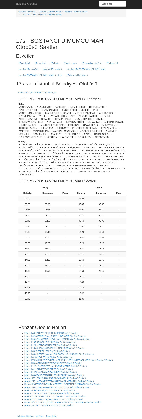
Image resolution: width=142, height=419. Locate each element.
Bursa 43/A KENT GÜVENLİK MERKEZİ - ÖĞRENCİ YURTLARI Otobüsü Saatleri (62, 384)
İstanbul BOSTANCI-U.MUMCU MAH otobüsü (40, 75)
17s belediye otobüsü (91, 63)
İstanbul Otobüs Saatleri (50, 12)
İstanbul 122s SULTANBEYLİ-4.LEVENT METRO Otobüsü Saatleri (55, 366)
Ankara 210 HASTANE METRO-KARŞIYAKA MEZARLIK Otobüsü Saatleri (59, 381)
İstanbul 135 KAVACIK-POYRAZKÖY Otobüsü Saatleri (50, 342)
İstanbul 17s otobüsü (28, 69)
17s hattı (54, 63)
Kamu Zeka (51, 416)
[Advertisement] (71, 4)
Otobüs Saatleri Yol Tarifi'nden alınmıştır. (37, 92)
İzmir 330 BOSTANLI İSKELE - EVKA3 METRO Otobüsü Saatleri (54, 396)
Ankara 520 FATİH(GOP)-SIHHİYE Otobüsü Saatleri (48, 405)
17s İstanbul (112, 63)
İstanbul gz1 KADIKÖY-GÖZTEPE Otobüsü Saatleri (48, 369)
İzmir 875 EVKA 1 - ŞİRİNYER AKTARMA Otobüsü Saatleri (52, 393)
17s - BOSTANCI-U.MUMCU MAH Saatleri (41, 15)
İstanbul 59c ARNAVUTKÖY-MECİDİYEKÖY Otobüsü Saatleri (53, 363)
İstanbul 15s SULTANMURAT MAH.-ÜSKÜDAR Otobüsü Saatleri (54, 348)
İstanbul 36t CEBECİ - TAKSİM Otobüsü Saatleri (47, 351)
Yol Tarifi (39, 416)
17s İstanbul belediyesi (77, 75)
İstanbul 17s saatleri (52, 69)
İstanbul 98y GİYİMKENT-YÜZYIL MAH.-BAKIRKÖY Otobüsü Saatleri (57, 339)
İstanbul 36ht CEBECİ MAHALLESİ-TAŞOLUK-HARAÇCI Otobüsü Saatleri (59, 354)
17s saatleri (40, 63)
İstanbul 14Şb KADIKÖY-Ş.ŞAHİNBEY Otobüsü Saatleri (50, 372)
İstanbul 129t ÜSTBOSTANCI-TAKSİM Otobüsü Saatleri (50, 345)
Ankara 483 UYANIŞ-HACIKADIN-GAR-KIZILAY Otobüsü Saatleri (55, 378)
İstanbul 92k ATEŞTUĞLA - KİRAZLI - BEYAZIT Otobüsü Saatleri (54, 336)
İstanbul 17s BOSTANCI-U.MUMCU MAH (86, 69)
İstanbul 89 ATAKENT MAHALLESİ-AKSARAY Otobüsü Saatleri (54, 375)
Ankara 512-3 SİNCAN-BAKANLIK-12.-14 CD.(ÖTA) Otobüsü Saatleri (57, 387)
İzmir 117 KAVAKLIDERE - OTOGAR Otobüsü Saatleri (49, 390)
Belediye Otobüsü (27, 3)
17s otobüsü (24, 63)
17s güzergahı (70, 63)
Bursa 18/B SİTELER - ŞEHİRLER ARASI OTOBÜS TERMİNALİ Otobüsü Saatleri (62, 402)
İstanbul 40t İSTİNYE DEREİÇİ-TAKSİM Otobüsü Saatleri (51, 333)
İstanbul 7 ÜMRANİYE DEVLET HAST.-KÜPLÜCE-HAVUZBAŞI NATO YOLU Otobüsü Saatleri (68, 360)
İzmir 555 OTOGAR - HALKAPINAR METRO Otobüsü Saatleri (53, 399)
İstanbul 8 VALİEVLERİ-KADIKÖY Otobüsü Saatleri (48, 357)
